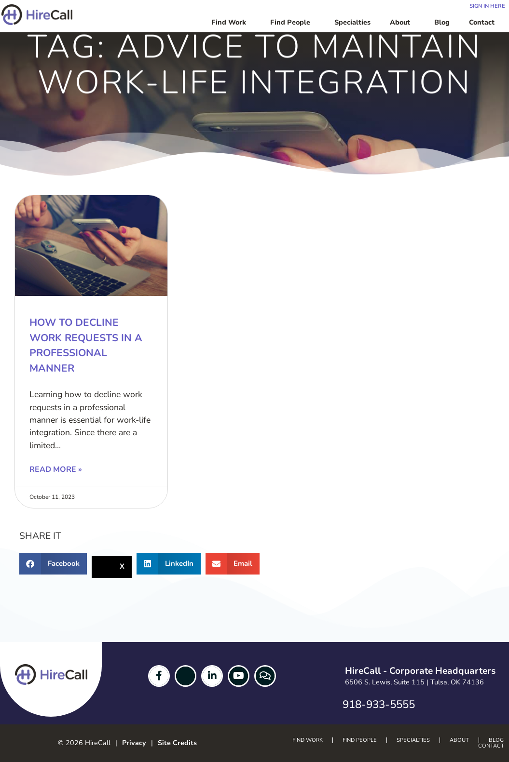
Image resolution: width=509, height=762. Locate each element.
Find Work (231, 22)
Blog (442, 22)
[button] (53, 564)
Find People (292, 22)
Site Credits (177, 743)
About (402, 22)
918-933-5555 (379, 704)
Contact (484, 22)
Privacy (134, 743)
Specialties (352, 22)
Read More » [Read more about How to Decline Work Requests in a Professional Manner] (55, 469)
